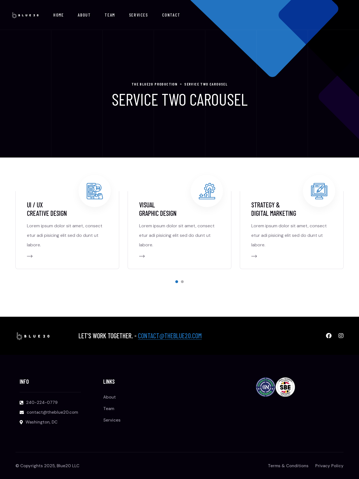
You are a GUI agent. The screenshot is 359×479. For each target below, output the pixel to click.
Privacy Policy (329, 466)
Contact (171, 14)
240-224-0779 (41, 402)
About (84, 14)
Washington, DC (41, 422)
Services (138, 14)
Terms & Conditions (288, 466)
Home (58, 14)
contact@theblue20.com (170, 336)
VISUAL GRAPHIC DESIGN (158, 209)
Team (110, 14)
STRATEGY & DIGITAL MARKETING (273, 209)
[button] (176, 281)
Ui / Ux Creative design (47, 209)
